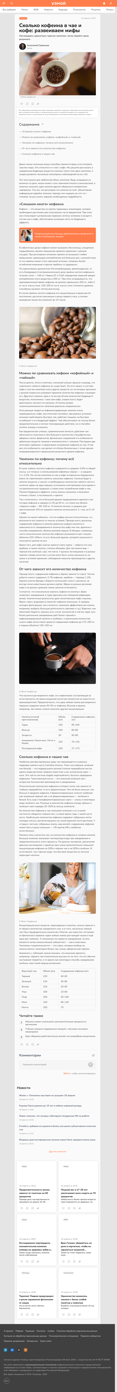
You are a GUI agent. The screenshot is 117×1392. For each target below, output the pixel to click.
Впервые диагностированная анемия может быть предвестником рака (57, 1139)
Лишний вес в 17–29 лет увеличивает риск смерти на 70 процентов (78, 1193)
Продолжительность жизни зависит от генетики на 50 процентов (34, 1193)
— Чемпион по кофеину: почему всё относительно (46, 142)
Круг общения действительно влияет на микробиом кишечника (60, 1036)
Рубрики (19, 1331)
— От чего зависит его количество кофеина (42, 148)
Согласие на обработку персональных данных (25, 1336)
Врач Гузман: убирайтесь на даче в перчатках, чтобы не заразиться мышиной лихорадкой (76, 1246)
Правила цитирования (14, 1341)
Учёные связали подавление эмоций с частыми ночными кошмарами (56, 1030)
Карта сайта (45, 1341)
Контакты (41, 1331)
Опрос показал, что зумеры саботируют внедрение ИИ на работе (54, 1115)
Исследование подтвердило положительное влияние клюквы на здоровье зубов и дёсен (35, 1246)
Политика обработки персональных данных (77, 1331)
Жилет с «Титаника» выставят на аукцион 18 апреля (47, 1095)
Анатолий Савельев (38, 45)
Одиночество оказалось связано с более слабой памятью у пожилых (74, 1299)
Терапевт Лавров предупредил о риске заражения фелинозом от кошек (36, 1299)
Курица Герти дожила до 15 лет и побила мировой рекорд (50, 1105)
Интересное (32, 1341)
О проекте (8, 1331)
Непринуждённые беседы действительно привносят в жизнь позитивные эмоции (64, 235)
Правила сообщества (91, 1336)
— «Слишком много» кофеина (35, 131)
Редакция (29, 1331)
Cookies (51, 1331)
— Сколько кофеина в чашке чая (37, 154)
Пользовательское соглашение (63, 1336)
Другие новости (57, 1151)
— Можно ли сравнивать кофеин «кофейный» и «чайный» (50, 137)
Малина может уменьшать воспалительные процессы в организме (55, 1023)
